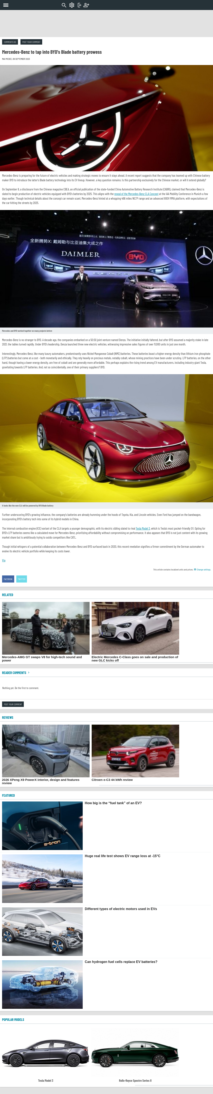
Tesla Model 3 (143, 528)
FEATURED (8, 795)
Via (3, 560)
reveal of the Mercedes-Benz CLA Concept (136, 194)
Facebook (8, 579)
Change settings (202, 569)
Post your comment (31, 41)
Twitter (21, 579)
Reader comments (16, 672)
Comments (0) (10, 41)
